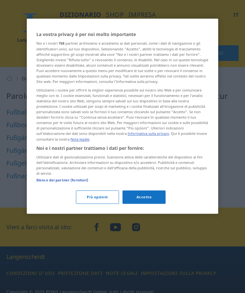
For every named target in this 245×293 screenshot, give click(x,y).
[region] (122, 116)
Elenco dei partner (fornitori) (62, 180)
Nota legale (80, 139)
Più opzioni (97, 197)
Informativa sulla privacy (148, 133)
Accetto (144, 197)
